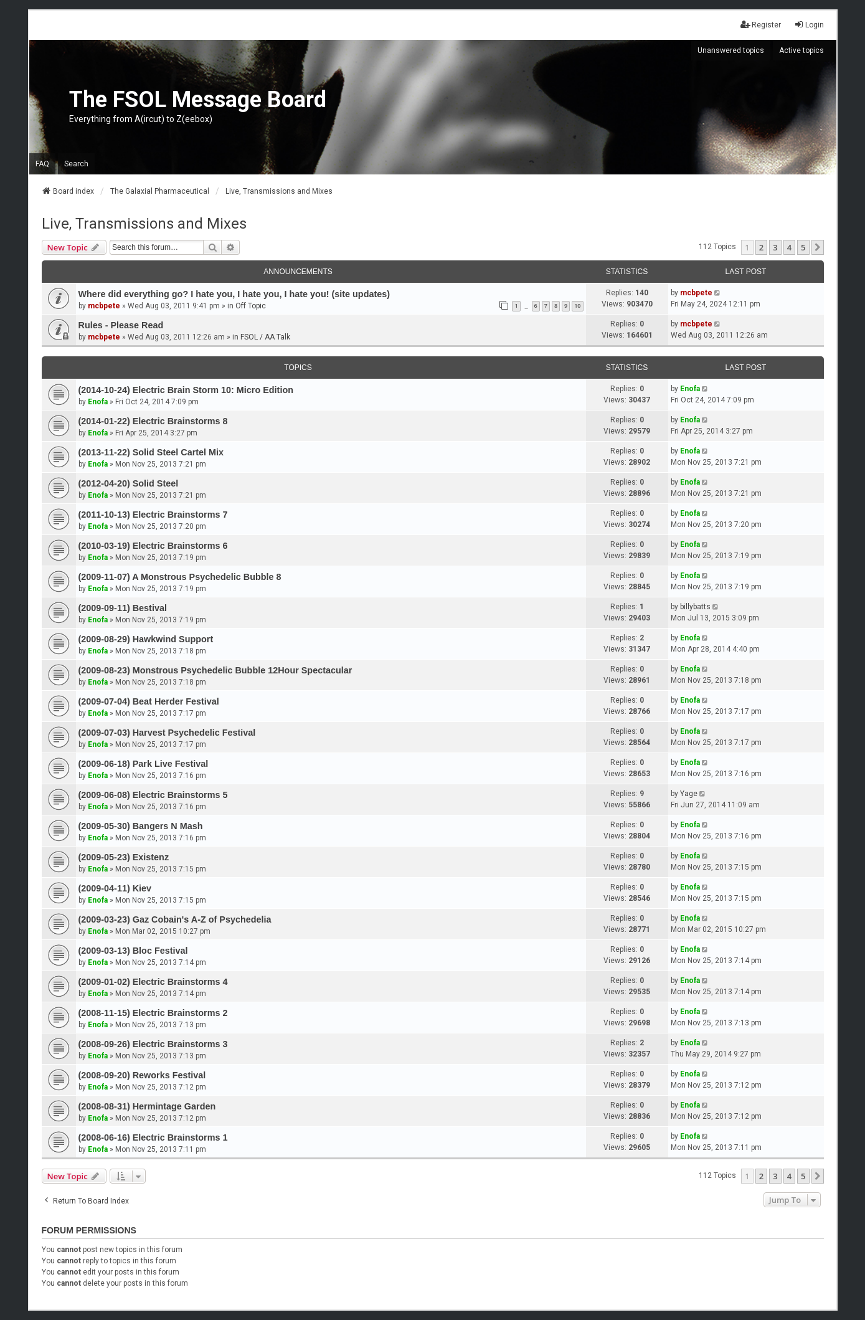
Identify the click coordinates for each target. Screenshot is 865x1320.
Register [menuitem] (760, 24)
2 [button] (761, 247)
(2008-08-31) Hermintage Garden (147, 1106)
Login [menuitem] (809, 24)
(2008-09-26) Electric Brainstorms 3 (153, 1044)
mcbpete (104, 306)
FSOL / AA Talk (265, 337)
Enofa (98, 401)
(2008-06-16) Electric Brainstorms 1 (153, 1137)
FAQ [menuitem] (42, 163)
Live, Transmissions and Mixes (144, 223)
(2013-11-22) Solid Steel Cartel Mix (151, 452)
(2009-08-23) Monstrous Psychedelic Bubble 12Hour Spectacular (215, 670)
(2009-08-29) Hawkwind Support (146, 639)
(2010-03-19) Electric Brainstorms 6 (153, 546)
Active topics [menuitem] (801, 50)
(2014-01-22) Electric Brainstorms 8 (153, 421)
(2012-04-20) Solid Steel (128, 483)
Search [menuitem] (76, 163)
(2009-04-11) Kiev (115, 888)
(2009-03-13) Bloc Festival (133, 951)
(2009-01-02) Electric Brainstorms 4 (153, 982)
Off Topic (250, 306)
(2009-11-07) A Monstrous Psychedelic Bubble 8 (179, 577)
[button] (817, 247)
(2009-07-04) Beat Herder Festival (148, 701)
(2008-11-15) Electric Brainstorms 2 (153, 1013)
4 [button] (789, 247)
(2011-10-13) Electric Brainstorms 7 (153, 515)
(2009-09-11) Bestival (122, 608)
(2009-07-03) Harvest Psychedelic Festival (167, 733)
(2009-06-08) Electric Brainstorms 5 (153, 795)
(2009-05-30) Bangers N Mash (140, 826)
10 (577, 306)
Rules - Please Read (121, 325)
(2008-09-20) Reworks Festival (142, 1075)
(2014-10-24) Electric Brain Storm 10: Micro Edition (185, 390)
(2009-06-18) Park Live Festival (143, 764)
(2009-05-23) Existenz (123, 857)
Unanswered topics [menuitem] (730, 50)
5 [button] (803, 247)
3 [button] (775, 247)
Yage (688, 793)
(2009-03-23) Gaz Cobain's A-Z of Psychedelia (175, 919)
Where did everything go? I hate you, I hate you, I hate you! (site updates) (234, 294)
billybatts (695, 606)
